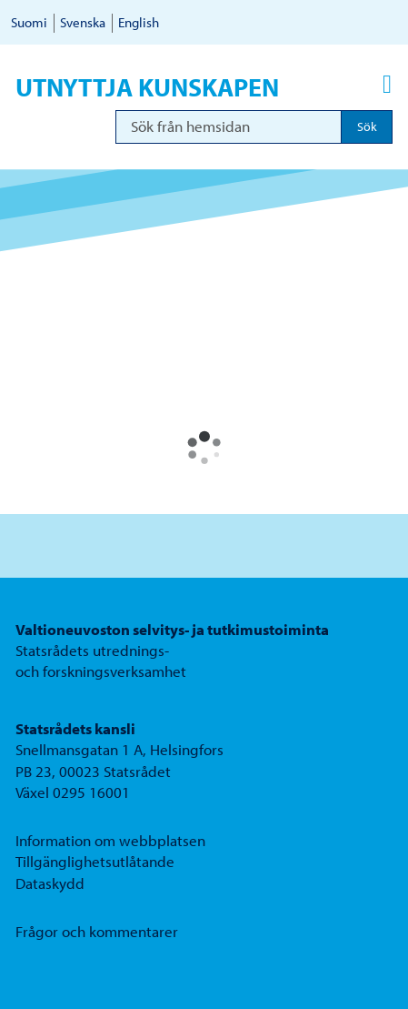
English (138, 22)
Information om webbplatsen (110, 840)
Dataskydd (50, 883)
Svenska (82, 22)
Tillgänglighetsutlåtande (94, 861)
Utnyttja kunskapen (147, 87)
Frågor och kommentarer (96, 931)
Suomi (29, 22)
